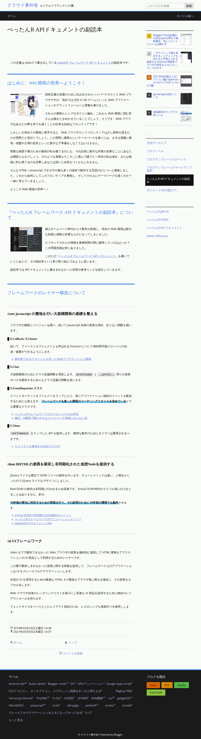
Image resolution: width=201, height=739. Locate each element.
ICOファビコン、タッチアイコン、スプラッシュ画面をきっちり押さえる (55, 691)
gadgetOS (124, 698)
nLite (56, 705)
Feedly (181, 685)
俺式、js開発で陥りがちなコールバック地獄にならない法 (51, 418)
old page (73, 705)
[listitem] (169, 40)
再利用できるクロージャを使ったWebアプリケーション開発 (53, 359)
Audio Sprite (37, 684)
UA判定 (69, 698)
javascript (38, 705)
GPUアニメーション (91, 684)
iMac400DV (16, 705)
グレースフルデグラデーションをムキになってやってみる (46, 712)
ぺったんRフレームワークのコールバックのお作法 (47, 414)
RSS (167, 685)
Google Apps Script (119, 684)
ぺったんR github (158, 211)
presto (110, 705)
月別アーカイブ (156, 143)
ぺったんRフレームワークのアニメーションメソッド (48, 519)
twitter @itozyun (157, 236)
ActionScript (18, 684)
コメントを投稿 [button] (73, 653)
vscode (127, 705)
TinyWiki (42, 698)
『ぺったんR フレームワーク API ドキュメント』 (87, 256)
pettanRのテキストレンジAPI (33, 523)
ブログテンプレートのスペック (166, 159)
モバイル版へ (185, 16)
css (111, 698)
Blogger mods (58, 684)
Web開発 (98, 698)
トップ (71, 642)
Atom (153, 685)
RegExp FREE (124, 691)
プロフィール (155, 151)
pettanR (92, 705)
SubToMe (156, 692)
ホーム (11, 16)
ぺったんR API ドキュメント (164, 228)
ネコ (88, 712)
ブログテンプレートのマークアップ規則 (169, 168)
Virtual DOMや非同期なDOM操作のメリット (43, 515)
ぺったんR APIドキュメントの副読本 (168, 180)
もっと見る (16, 720)
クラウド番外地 (22, 5)
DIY (73, 684)
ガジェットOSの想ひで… (162, 190)
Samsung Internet (21, 698)
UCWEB (82, 698)
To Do (56, 698)
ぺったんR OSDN (157, 219)
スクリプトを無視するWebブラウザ (37, 446)
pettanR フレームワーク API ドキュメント (84, 62)
